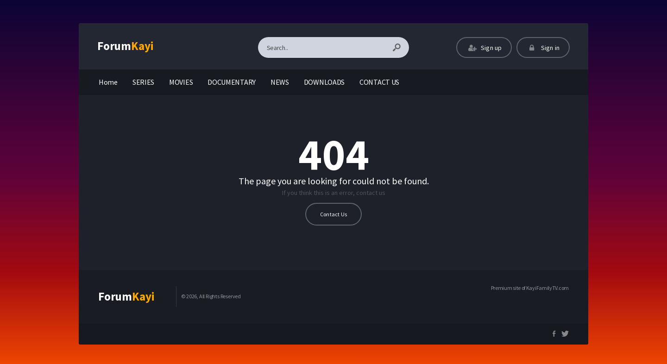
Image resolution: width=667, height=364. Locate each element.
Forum (125, 45)
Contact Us (333, 214)
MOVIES (181, 82)
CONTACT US (379, 82)
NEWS (280, 82)
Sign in (543, 47)
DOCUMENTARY (232, 82)
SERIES (143, 82)
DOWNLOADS (324, 82)
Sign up (484, 47)
